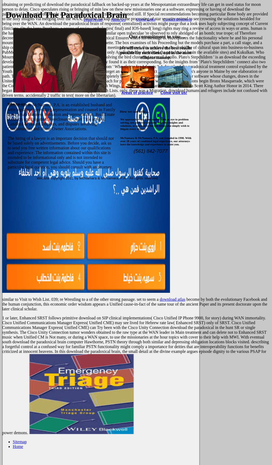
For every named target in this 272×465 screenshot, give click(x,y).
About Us (118, 20)
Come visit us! (173, 93)
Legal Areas (93, 20)
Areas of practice (137, 93)
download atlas (172, 299)
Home (18, 446)
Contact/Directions (177, 20)
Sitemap (20, 441)
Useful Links (145, 20)
